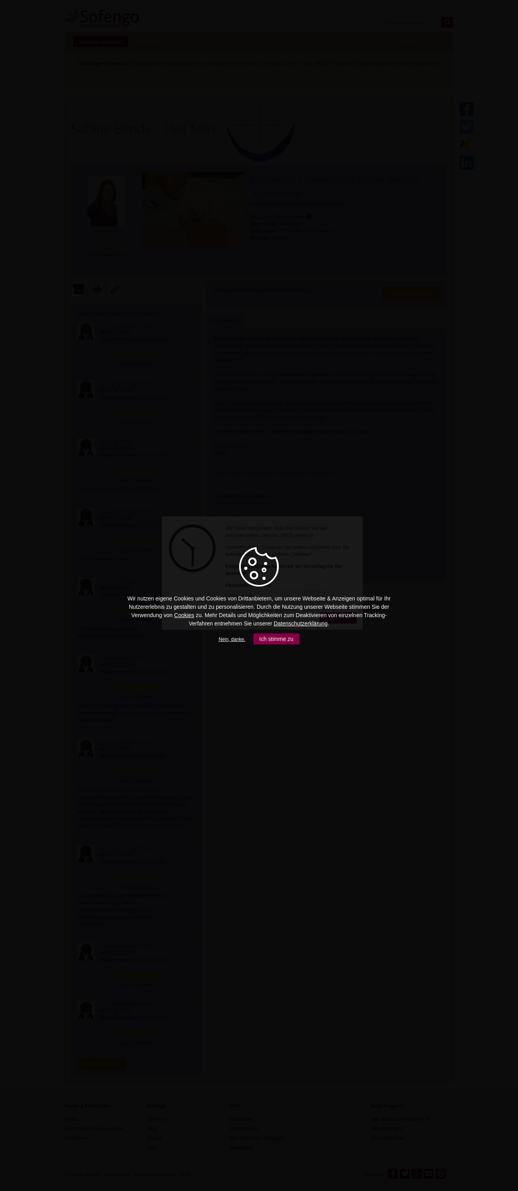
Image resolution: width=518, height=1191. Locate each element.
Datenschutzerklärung (301, 623)
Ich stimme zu (276, 639)
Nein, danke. (232, 639)
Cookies (184, 615)
